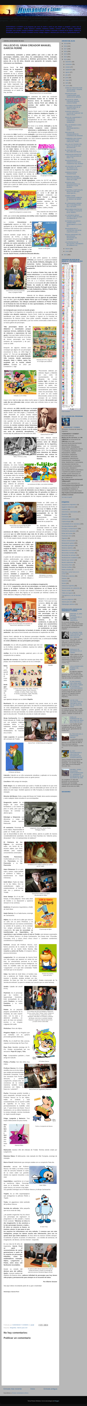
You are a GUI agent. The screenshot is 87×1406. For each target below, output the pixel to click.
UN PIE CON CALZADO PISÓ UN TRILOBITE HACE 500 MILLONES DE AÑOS (76, 703)
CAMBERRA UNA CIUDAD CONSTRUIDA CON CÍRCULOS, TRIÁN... (73, 140)
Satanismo (65, 581)
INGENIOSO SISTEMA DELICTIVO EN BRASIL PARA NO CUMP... (73, 178)
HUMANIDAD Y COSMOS (72, 427)
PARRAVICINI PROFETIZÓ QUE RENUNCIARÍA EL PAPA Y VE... (73, 156)
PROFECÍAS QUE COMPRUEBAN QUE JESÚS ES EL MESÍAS (73, 95)
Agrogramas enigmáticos (69, 504)
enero (67, 251)
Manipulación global (68, 543)
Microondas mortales (68, 553)
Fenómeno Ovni (66, 536)
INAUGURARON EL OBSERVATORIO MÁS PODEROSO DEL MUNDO (74, 162)
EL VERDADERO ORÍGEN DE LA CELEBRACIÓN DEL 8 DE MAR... (73, 205)
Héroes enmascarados (68, 540)
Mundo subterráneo (68, 562)
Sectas (64, 583)
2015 (65, 54)
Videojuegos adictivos (68, 604)
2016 (65, 51)
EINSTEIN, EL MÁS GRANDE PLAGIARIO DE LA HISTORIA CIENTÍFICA (76, 617)
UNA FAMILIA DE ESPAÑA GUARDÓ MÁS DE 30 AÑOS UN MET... (73, 107)
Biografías (13, 1327)
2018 (65, 46)
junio (67, 77)
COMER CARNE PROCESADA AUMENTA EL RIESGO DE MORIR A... (73, 198)
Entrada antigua (50, 1389)
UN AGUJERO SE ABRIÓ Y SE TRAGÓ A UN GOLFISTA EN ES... (73, 168)
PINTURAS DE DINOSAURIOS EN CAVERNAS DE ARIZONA (74, 134)
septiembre (69, 69)
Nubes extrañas (66, 569)
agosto (67, 72)
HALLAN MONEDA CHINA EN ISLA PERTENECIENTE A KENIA (73, 127)
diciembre (68, 61)
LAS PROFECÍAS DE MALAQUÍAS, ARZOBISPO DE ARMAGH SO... (74, 243)
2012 (65, 254)
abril (66, 83)
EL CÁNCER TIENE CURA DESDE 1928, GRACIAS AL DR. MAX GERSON (76, 635)
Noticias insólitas (67, 567)
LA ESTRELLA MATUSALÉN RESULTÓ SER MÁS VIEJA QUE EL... (74, 191)
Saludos (64, 578)
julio (66, 75)
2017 (65, 49)
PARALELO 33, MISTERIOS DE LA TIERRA (76, 651)
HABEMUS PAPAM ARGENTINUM (71, 173)
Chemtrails (65, 516)
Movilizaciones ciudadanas (70, 557)
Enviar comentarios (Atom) (20, 1393)
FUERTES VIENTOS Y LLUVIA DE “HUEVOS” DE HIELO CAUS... (74, 113)
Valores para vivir (22, 1327)
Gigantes (64, 538)
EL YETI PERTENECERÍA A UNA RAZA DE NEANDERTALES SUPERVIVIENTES (76, 754)
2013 (65, 59)
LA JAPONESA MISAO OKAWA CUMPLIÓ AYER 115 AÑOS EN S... (73, 216)
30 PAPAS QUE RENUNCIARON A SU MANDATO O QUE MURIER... (72, 185)
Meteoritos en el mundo (69, 550)
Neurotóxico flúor (67, 565)
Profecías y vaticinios (68, 576)
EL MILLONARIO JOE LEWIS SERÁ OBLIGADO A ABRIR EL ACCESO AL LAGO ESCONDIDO (76, 685)
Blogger (56, 1401)
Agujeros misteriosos (68, 507)
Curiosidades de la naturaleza (71, 524)
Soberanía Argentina (68, 585)
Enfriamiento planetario (69, 531)
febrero (67, 248)
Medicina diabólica (67, 548)
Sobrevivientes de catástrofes (71, 588)
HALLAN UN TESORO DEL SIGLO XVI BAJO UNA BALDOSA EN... (73, 145)
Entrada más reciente (13, 1389)
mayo (67, 80)
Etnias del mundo (67, 533)
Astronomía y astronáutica (70, 512)
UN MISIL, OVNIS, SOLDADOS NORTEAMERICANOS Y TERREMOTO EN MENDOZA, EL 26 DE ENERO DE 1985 (76, 773)
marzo (67, 85)
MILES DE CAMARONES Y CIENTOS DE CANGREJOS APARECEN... (73, 120)
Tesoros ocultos (66, 590)
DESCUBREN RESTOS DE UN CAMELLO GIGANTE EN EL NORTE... (73, 211)
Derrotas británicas (67, 526)
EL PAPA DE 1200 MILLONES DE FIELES (73, 151)
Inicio (32, 1389)
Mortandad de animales (69, 555)
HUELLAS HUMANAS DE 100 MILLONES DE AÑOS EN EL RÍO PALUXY (76, 719)
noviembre (68, 64)
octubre (67, 67)
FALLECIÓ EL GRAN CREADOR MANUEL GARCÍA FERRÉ (72, 101)
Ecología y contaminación (69, 528)
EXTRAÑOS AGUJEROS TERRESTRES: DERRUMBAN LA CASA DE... (73, 223)
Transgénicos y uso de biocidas (71, 595)
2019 (65, 43)
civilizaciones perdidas (68, 519)
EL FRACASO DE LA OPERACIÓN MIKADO (76, 735)
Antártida (64, 509)
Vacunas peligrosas (68, 599)
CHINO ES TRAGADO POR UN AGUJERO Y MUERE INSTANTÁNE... (73, 89)
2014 (65, 56)
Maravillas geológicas (68, 545)
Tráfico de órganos (67, 593)
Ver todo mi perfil (67, 497)
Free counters (66, 411)
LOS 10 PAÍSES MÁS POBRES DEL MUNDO (76, 667)
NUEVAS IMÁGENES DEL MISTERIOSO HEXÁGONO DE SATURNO (73, 237)
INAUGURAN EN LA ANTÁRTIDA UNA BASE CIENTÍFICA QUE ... (73, 230)
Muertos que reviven (68, 560)
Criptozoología (66, 521)
